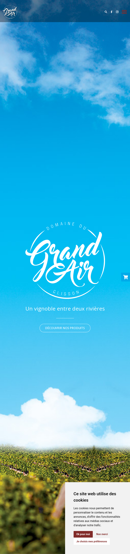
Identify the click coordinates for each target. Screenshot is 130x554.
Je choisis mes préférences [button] (91, 541)
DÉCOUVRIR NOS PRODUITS (65, 328)
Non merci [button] (102, 534)
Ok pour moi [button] (83, 534)
